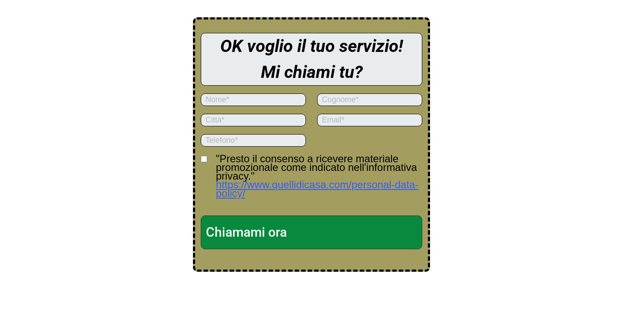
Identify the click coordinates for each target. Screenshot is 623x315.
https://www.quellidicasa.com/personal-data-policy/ (317, 189)
